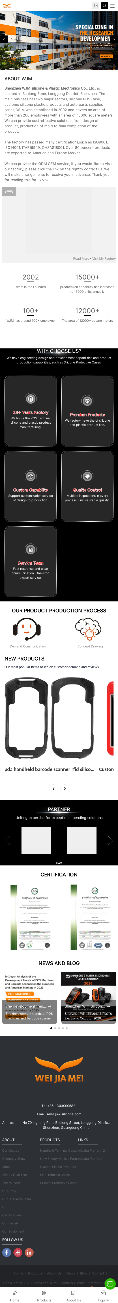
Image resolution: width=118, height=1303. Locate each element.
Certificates (10, 1150)
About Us (54, 1273)
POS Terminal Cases (55, 1175)
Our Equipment (13, 1231)
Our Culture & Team (16, 1199)
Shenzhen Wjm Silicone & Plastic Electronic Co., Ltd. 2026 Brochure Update (85, 1006)
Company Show (13, 1158)
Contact (98, 1273)
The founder (11, 1183)
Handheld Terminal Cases (58, 1150)
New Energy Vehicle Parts (59, 1158)
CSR (5, 1207)
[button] (4, 39)
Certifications (11, 1215)
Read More (81, 258)
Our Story (9, 1191)
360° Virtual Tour (14, 1175)
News (70, 1273)
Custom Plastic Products (58, 1167)
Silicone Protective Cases (58, 1183)
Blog (83, 1273)
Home (18, 1273)
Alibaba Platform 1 (91, 1158)
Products (35, 1273)
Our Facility (10, 1223)
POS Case (91, 99)
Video (6, 1167)
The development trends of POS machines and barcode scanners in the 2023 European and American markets (26, 1006)
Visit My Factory (104, 258)
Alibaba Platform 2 (91, 1150)
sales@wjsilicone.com (63, 1114)
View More (13, 775)
